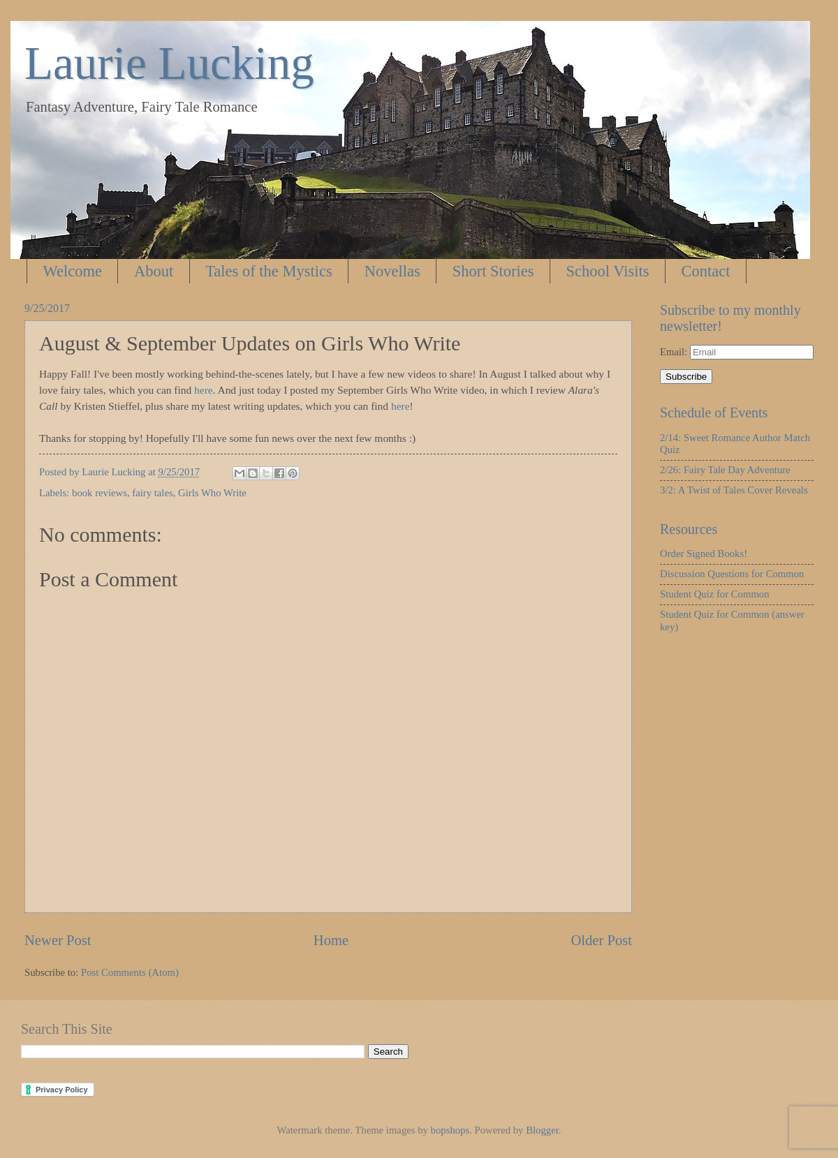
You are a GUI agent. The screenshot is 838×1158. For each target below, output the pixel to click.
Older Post (601, 940)
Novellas (392, 271)
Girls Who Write (212, 492)
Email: (675, 351)
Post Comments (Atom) (130, 972)
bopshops (450, 1130)
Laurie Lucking (169, 63)
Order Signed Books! (703, 553)
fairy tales (152, 492)
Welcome (72, 271)
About (153, 271)
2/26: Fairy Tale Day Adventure (725, 469)
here (203, 390)
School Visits (607, 271)
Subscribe (686, 376)
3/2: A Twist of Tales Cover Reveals (734, 490)
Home (331, 940)
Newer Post (57, 940)
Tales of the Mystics (268, 271)
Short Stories (493, 271)
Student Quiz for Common (715, 594)
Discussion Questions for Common (732, 573)
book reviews (99, 492)
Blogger (542, 1130)
